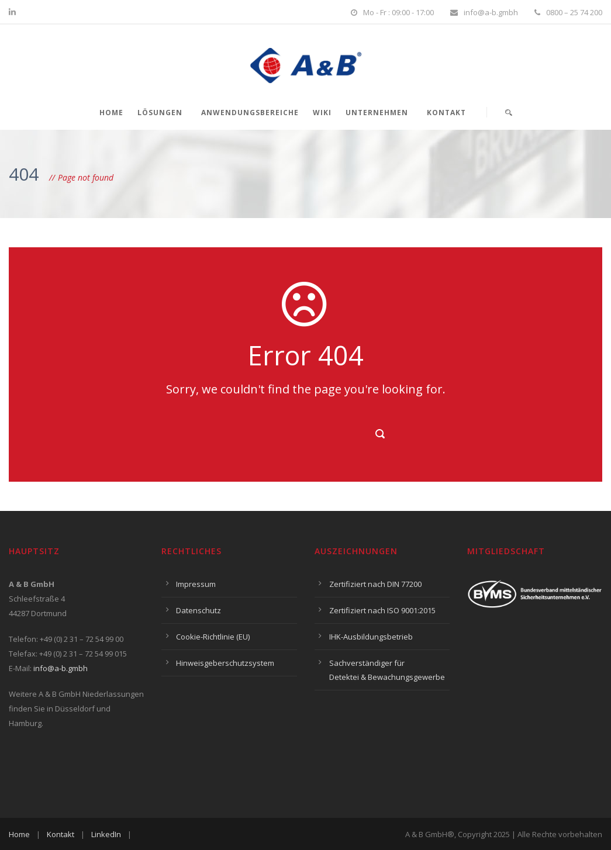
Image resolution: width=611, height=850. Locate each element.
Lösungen (159, 113)
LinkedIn (106, 834)
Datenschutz (198, 610)
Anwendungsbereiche (250, 113)
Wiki (322, 113)
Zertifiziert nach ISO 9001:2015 (382, 610)
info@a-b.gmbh (60, 668)
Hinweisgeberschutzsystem (225, 663)
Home (111, 113)
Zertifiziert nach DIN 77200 (375, 584)
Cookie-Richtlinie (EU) (213, 636)
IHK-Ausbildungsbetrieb (371, 636)
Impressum (196, 584)
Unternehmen (377, 113)
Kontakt (446, 113)
